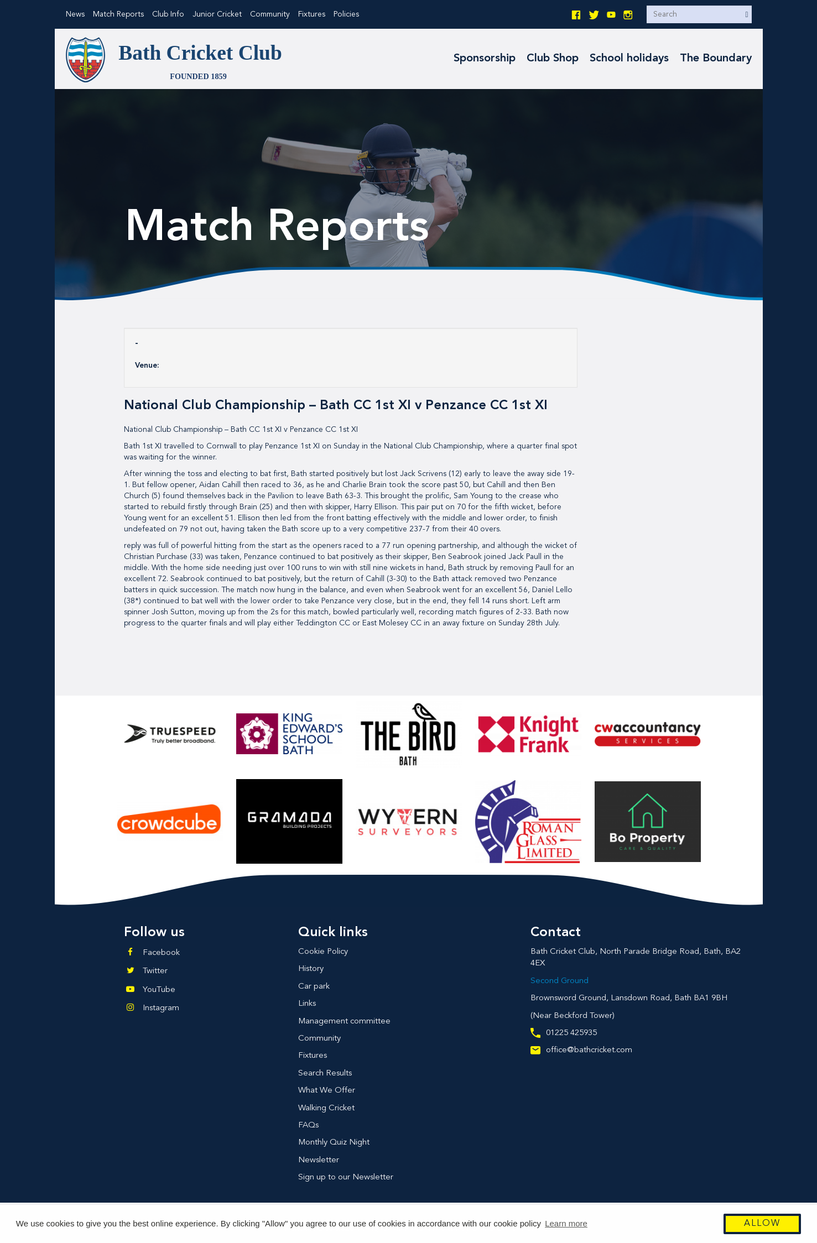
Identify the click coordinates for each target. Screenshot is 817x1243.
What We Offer (326, 1091)
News (75, 14)
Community (270, 14)
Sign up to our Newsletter (345, 1177)
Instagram (161, 1008)
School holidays (629, 58)
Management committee (344, 1021)
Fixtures (311, 14)
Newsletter (318, 1160)
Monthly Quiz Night (334, 1142)
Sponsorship (485, 58)
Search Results (325, 1073)
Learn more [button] (566, 1224)
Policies (346, 14)
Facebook (161, 953)
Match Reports (118, 14)
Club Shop (553, 58)
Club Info (168, 14)
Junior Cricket (217, 14)
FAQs (308, 1125)
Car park (314, 987)
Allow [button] (762, 1224)
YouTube (159, 990)
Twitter (155, 971)
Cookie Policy (323, 952)
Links (307, 1004)
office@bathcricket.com (581, 1050)
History (311, 969)
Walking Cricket (326, 1108)
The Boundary (716, 58)
